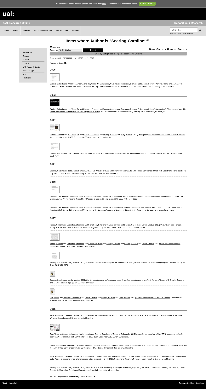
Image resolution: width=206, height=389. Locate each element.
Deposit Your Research (188, 23)
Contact (75, 31)
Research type (28, 71)
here (104, 4)
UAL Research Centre (31, 67)
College (26, 63)
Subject (26, 60)
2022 (70, 58)
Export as (54, 50)
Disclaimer (200, 383)
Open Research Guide (43, 31)
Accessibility (13, 383)
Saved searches (188, 33)
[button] (93, 50)
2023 (65, 58)
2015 (92, 58)
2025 (59, 58)
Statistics (26, 31)
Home (6, 31)
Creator (26, 56)
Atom (151, 49)
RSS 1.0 (161, 49)
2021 (75, 58)
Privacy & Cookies (186, 383)
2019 (81, 58)
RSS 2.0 (171, 49)
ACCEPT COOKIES (147, 4)
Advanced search (175, 33)
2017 (86, 58)
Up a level (55, 47)
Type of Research (123, 54)
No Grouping (137, 54)
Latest (15, 31)
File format (27, 78)
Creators (111, 54)
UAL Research (62, 31)
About (4, 383)
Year (24, 74)
